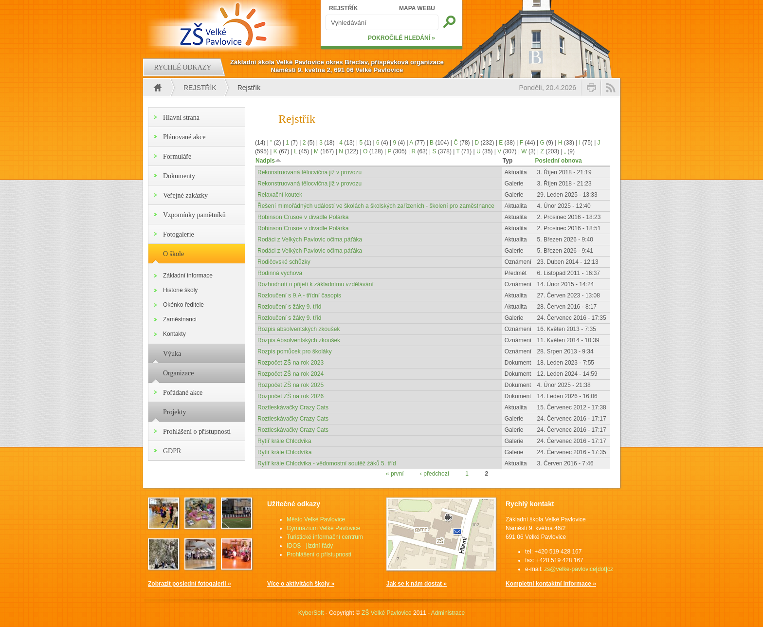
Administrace (448, 612)
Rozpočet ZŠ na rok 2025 (290, 385)
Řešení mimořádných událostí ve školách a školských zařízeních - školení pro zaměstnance (375, 206)
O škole (173, 254)
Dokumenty (179, 176)
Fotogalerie (178, 234)
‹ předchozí (434, 473)
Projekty (174, 412)
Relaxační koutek (279, 194)
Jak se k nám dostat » (416, 583)
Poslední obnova (558, 160)
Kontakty (174, 334)
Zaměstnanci (180, 319)
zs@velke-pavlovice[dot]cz (578, 569)
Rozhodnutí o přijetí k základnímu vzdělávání (315, 284)
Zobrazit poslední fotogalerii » (189, 583)
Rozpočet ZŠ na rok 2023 (290, 362)
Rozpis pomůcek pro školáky (294, 351)
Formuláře (177, 156)
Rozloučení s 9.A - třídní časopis (299, 295)
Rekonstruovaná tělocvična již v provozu (309, 172)
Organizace (178, 373)
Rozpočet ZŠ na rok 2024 (290, 373)
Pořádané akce (182, 392)
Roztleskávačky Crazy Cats (292, 407)
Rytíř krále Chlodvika (284, 441)
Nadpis (268, 160)
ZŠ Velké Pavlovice (387, 612)
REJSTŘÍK (343, 8)
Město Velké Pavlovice (316, 519)
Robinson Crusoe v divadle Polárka (302, 217)
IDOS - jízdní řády (310, 545)
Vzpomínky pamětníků (194, 215)
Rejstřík (200, 88)
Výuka (172, 353)
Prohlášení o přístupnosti (197, 431)
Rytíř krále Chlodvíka (284, 452)
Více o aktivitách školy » (300, 583)
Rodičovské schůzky (283, 261)
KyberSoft (311, 612)
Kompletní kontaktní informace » (551, 583)
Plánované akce (184, 137)
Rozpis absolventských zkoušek (298, 329)
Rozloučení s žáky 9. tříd (289, 306)
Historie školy (180, 290)
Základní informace (188, 275)
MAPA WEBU (417, 8)
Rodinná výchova (279, 273)
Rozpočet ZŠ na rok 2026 (290, 396)
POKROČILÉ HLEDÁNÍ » (401, 38)
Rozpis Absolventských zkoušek (298, 340)
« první (395, 473)
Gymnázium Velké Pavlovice (323, 528)
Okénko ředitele (183, 304)
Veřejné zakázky (185, 195)
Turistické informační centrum (325, 537)
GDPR (172, 451)
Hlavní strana (181, 117)
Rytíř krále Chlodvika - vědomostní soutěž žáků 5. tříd (326, 463)
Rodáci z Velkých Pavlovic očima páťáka (309, 239)
